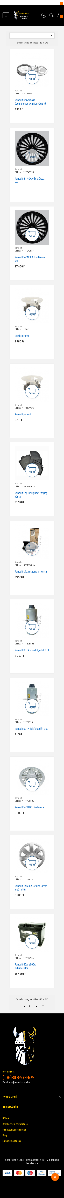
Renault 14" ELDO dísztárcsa (29, 807)
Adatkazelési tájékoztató (15, 1124)
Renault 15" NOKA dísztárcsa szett (30, 180)
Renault (18, 90)
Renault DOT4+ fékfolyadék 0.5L (32, 650)
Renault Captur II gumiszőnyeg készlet (31, 495)
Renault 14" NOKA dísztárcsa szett (30, 259)
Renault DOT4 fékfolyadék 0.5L (31, 728)
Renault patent (23, 414)
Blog (5, 1135)
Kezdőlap (19, 562)
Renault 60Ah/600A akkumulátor (25, 966)
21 (37, 1005)
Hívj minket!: (32, 1075)
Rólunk (6, 1118)
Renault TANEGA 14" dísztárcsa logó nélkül (31, 887)
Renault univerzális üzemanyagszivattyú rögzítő (30, 102)
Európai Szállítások (12, 1141)
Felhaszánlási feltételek (14, 1129)
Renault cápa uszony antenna (31, 571)
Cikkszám (19, 93)
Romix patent (22, 335)
